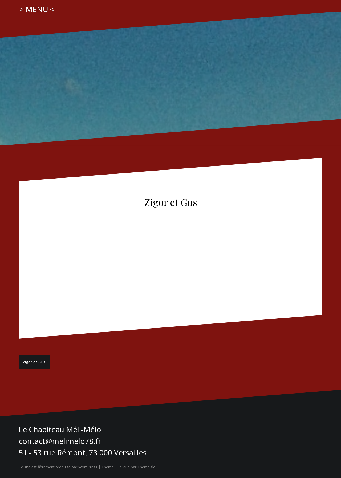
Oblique (123, 466)
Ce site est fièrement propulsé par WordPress (58, 466)
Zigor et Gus (34, 361)
